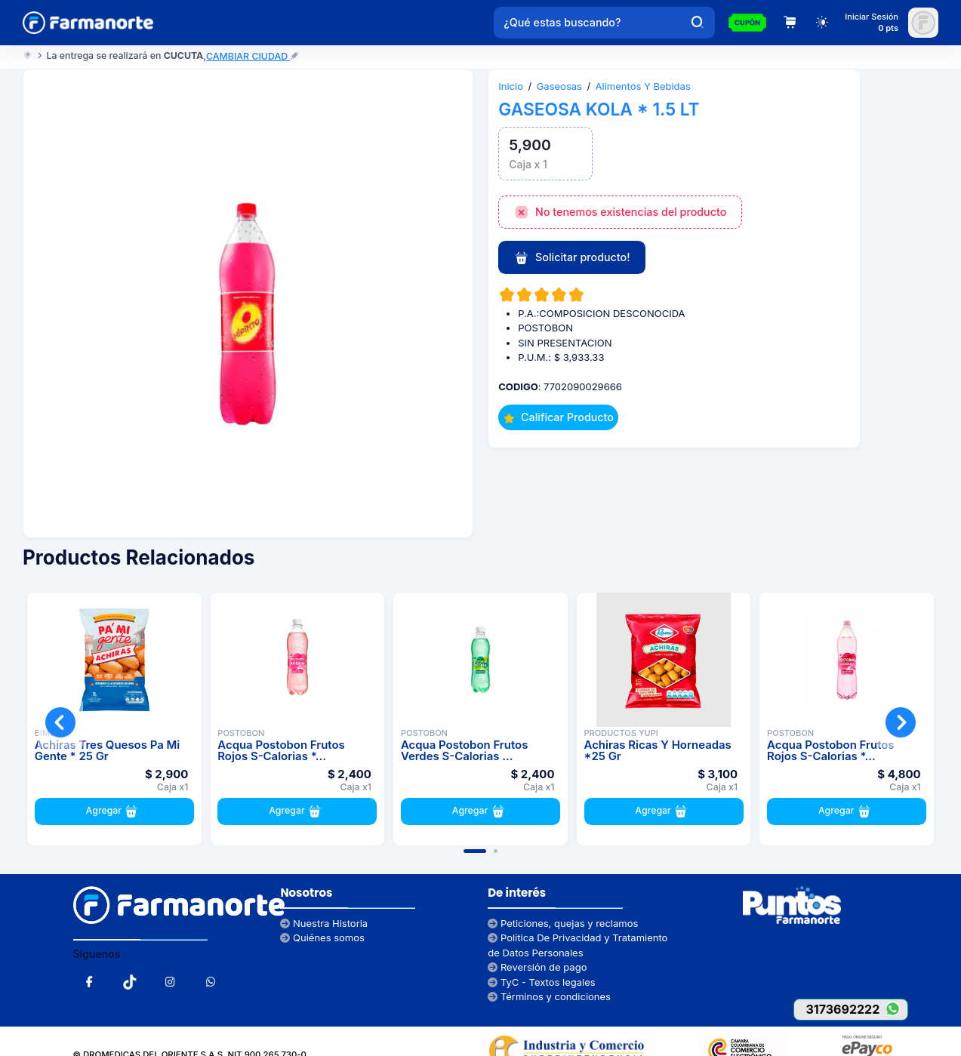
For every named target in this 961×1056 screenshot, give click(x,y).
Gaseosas (559, 86)
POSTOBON (240, 733)
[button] (475, 851)
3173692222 (856, 1008)
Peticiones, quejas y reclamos (563, 923)
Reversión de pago (537, 967)
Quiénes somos (322, 937)
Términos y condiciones (549, 996)
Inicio (510, 86)
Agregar (114, 811)
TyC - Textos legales (541, 982)
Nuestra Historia (324, 923)
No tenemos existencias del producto (620, 212)
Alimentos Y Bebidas (643, 86)
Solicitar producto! (572, 258)
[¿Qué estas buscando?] (587, 22)
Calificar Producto (559, 417)
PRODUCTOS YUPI (621, 733)
